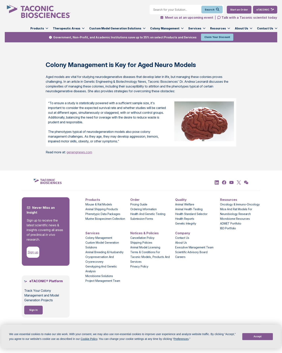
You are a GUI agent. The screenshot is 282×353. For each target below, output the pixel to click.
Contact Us (265, 28)
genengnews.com (79, 152)
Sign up (33, 252)
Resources (218, 28)
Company (182, 233)
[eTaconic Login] (265, 10)
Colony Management (165, 28)
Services (194, 28)
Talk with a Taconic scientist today (249, 17)
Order (135, 200)
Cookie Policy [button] (89, 338)
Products (37, 28)
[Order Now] (239, 10)
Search (212, 10)
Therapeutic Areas (66, 28)
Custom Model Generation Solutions (115, 28)
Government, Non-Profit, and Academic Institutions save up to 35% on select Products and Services (125, 37)
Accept (258, 336)
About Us (241, 28)
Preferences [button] (181, 338)
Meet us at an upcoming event (186, 17)
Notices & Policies (144, 233)
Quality (181, 200)
